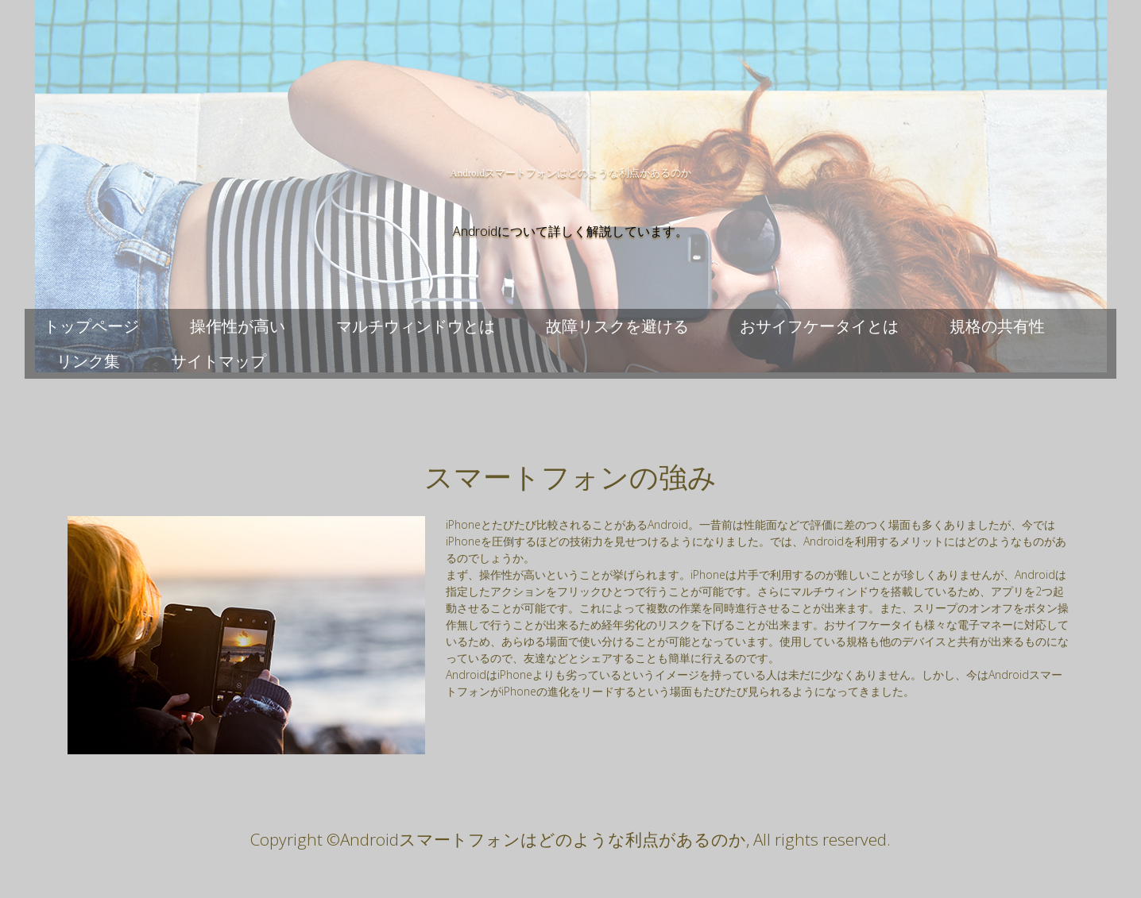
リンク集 (88, 361)
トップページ (91, 326)
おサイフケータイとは (819, 326)
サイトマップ (218, 361)
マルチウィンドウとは (415, 326)
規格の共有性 (997, 326)
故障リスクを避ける (617, 326)
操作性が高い (237, 326)
